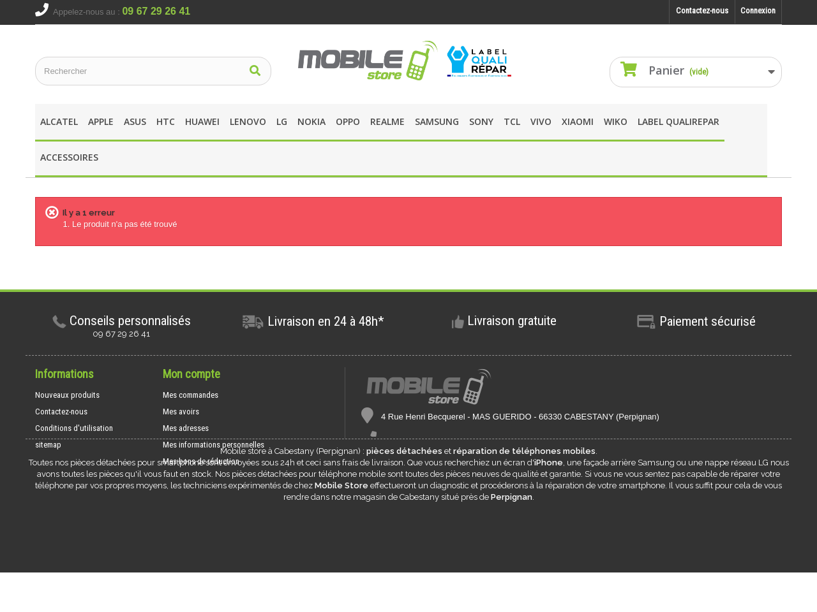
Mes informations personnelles (213, 444)
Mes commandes (190, 395)
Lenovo (248, 121)
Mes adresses (186, 428)
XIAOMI (578, 121)
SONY (481, 121)
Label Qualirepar (678, 121)
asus (135, 121)
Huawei (202, 121)
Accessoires (69, 157)
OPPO (348, 121)
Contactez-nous (702, 10)
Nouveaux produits (67, 395)
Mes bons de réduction (201, 461)
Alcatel (59, 121)
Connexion (758, 10)
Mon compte (191, 374)
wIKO (615, 121)
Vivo (540, 121)
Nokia (311, 121)
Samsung (437, 121)
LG (281, 121)
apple (101, 121)
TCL (512, 121)
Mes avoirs (181, 411)
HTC (165, 121)
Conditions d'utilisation (74, 428)
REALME (387, 121)
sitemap (48, 444)
